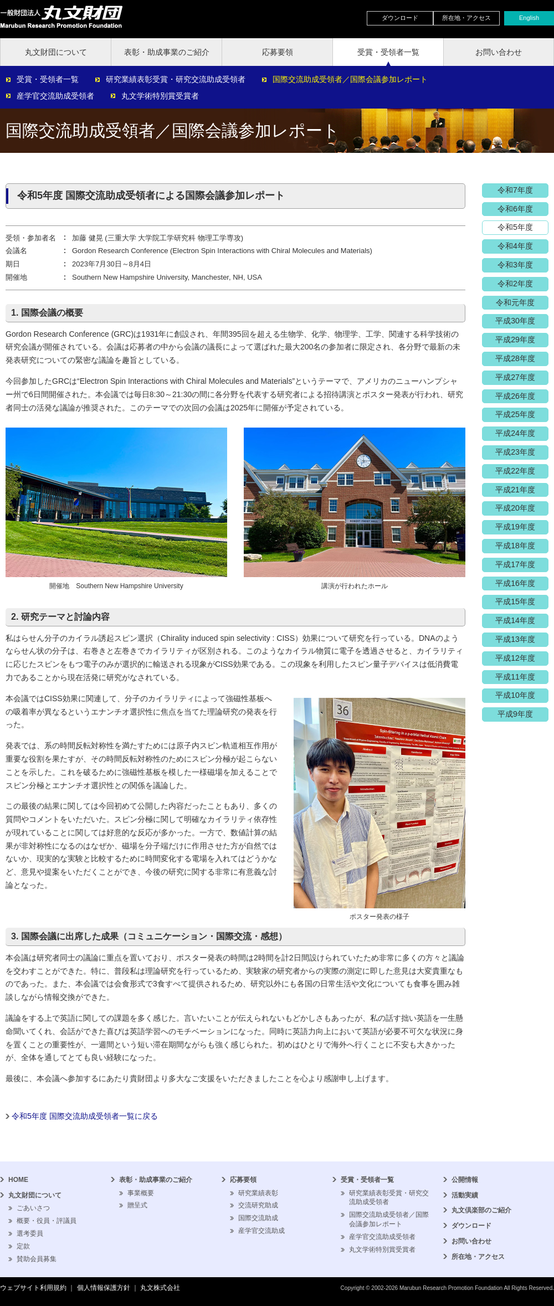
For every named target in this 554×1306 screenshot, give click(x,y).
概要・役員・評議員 (46, 1221)
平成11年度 (515, 676)
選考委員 (30, 1233)
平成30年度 (515, 320)
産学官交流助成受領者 (55, 95)
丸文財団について (56, 52)
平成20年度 (515, 507)
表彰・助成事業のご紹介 (166, 52)
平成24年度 (515, 433)
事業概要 (140, 1193)
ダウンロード (400, 17)
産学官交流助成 (261, 1231)
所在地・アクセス (466, 17)
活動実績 (465, 1195)
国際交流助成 (258, 1218)
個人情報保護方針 (103, 1288)
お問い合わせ (498, 52)
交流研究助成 (258, 1205)
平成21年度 (515, 489)
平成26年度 (515, 396)
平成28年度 (515, 358)
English (529, 17)
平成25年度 (515, 414)
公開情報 (465, 1180)
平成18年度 (515, 545)
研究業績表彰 (258, 1193)
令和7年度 (515, 190)
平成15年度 (515, 601)
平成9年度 (515, 713)
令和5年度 (515, 227)
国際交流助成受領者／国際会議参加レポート (350, 79)
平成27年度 (515, 377)
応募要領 (277, 52)
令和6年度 (515, 208)
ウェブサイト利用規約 (33, 1288)
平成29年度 (515, 339)
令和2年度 (515, 283)
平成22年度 (515, 470)
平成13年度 (515, 639)
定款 (23, 1246)
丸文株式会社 (160, 1288)
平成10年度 (515, 695)
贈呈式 (137, 1205)
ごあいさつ (33, 1208)
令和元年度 (515, 302)
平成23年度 (515, 452)
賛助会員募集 (37, 1259)
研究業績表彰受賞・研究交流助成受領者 (175, 79)
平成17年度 (515, 564)
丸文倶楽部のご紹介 (481, 1210)
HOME (18, 1180)
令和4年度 (515, 245)
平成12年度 (515, 658)
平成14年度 (515, 620)
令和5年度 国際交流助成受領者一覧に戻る (85, 1116)
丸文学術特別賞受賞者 (160, 95)
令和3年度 (515, 264)
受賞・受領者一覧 (388, 52)
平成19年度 (515, 526)
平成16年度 (515, 583)
